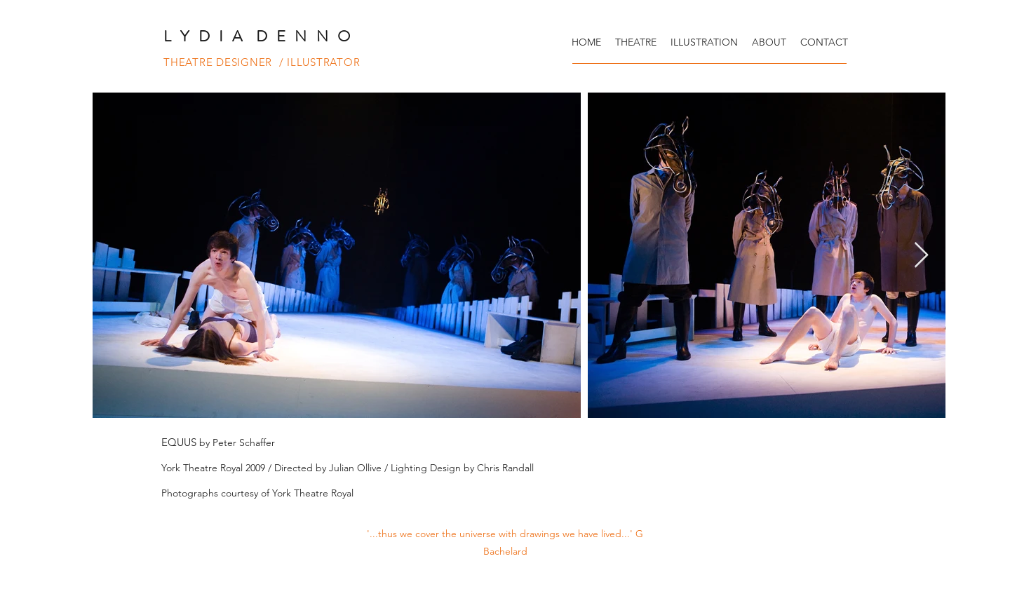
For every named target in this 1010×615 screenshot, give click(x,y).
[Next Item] (921, 255)
